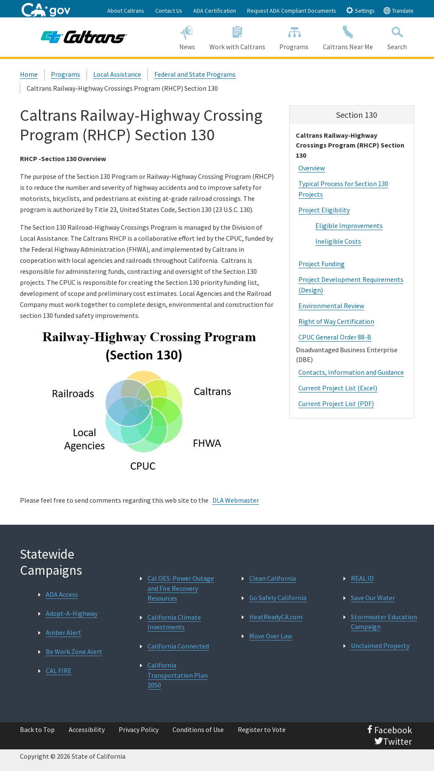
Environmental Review (331, 305)
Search (397, 36)
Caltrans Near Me (348, 36)
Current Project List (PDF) (336, 403)
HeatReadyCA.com (276, 616)
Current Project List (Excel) (337, 388)
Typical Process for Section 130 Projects (343, 188)
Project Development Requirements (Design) (350, 284)
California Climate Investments (174, 622)
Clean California (272, 578)
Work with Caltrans (237, 36)
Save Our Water (373, 597)
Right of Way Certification (336, 321)
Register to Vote (262, 729)
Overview (311, 168)
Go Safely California (277, 597)
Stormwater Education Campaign (384, 621)
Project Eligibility (324, 210)
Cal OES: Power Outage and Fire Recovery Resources (180, 588)
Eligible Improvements (349, 225)
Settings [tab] (360, 10)
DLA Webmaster (235, 500)
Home (29, 74)
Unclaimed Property (380, 645)
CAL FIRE (59, 670)
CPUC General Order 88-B (334, 337)
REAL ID (362, 578)
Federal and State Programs (195, 74)
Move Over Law (270, 636)
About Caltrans (125, 10)
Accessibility (87, 729)
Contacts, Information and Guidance (351, 372)
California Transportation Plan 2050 (177, 675)
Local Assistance (117, 74)
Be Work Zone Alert (74, 651)
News (187, 36)
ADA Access (62, 594)
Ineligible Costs (338, 241)
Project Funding (321, 263)
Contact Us (168, 10)
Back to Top (37, 729)
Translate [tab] (398, 10)
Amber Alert (63, 632)
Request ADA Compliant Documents (291, 10)
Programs (294, 36)
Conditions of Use (198, 729)
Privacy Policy (139, 729)
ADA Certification (214, 10)
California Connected (178, 646)
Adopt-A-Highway (71, 613)
